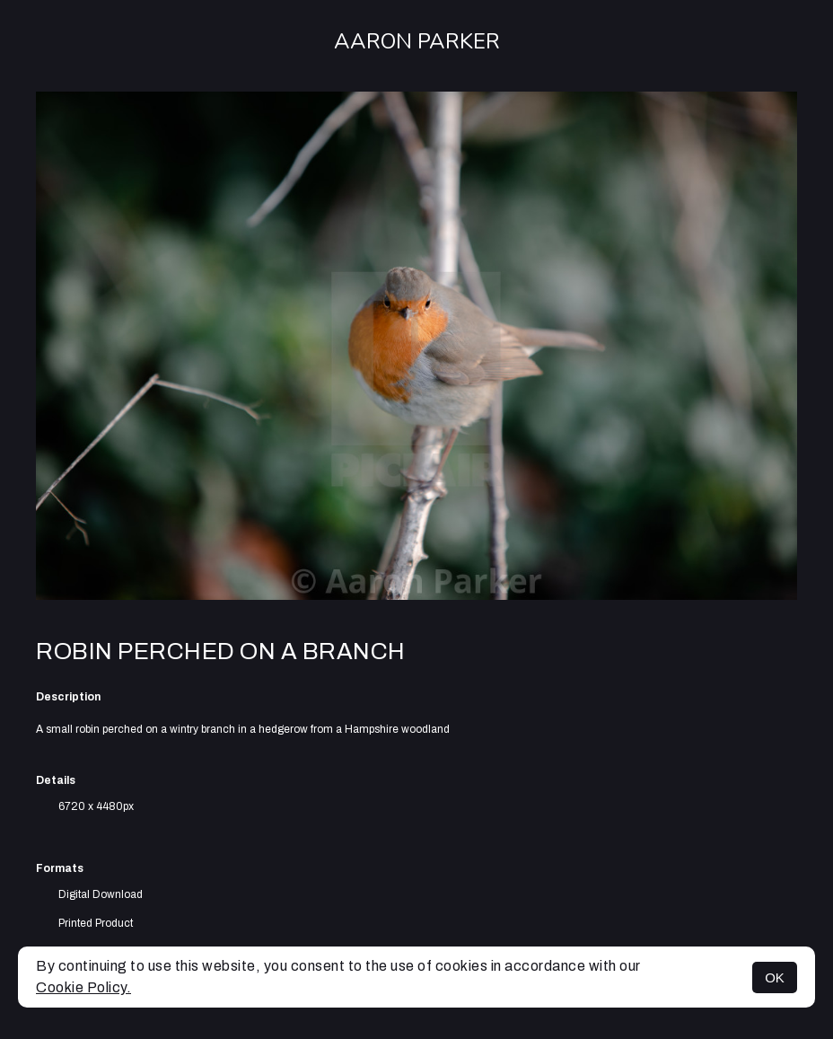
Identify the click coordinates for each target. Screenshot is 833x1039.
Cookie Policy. (83, 987)
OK (775, 977)
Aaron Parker (417, 41)
